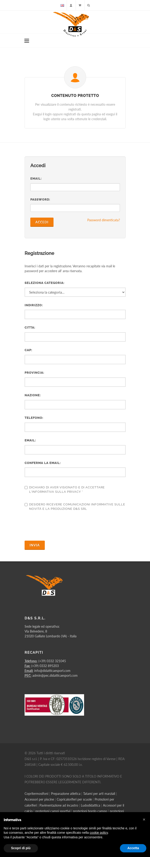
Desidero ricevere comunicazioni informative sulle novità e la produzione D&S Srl (75, 507)
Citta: (30, 327)
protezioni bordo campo (90, 811)
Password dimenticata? (103, 220)
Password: (40, 199)
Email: (36, 178)
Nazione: (33, 395)
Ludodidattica (90, 805)
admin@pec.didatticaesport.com (55, 675)
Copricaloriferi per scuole (74, 799)
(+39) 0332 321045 (52, 661)
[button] (144, 819)
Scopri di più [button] (21, 848)
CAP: (28, 350)
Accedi (41, 222)
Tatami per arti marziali (99, 794)
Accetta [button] (133, 848)
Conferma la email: (43, 463)
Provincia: (34, 372)
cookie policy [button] (99, 832)
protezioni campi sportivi (52, 811)
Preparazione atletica (65, 794)
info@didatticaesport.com (52, 671)
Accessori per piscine (39, 799)
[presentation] (59, 526)
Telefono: (34, 418)
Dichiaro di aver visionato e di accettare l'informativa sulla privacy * (65, 490)
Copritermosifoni (36, 794)
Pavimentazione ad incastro (59, 805)
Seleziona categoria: (44, 283)
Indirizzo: (34, 305)
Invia (35, 545)
